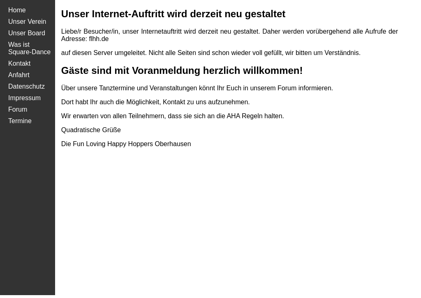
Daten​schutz (26, 86)
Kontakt (19, 63)
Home (17, 10)
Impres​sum (24, 97)
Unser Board (26, 33)
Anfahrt (19, 74)
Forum (17, 109)
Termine (20, 120)
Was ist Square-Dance (29, 48)
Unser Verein (27, 21)
